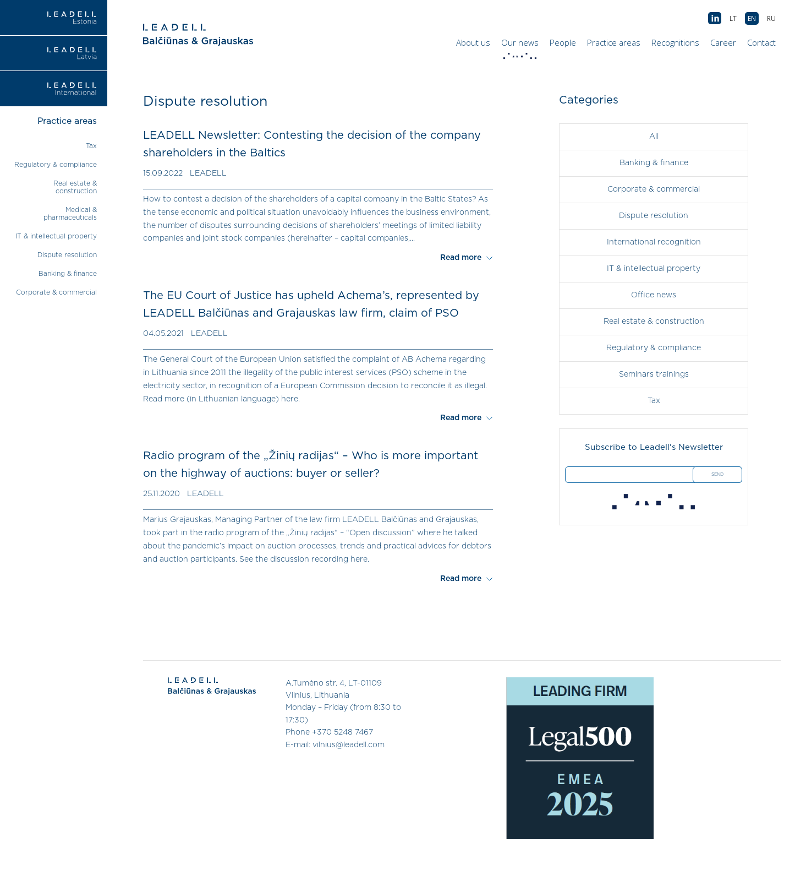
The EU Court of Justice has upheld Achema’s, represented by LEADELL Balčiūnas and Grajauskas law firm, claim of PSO (311, 304)
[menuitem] (771, 18)
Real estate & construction (654, 321)
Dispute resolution (67, 255)
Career (723, 42)
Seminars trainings (654, 374)
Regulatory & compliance (55, 164)
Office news (653, 295)
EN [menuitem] (752, 18)
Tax (91, 146)
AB (714, 18)
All (654, 136)
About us (473, 42)
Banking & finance (68, 273)
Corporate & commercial (56, 292)
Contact (761, 42)
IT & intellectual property (56, 236)
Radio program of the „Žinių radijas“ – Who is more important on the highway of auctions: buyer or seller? (310, 464)
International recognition (654, 242)
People (563, 42)
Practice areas (613, 42)
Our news (521, 45)
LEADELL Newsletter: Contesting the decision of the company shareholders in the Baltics (312, 144)
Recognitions (675, 42)
